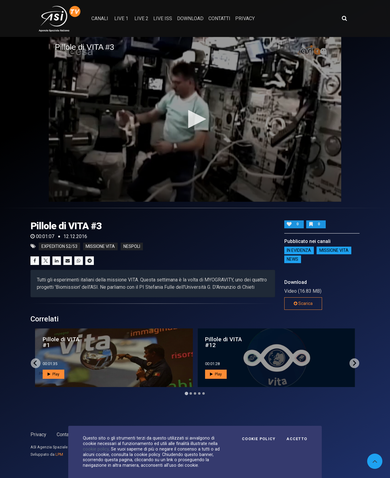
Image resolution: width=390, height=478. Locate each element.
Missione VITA (334, 250)
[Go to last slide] (36, 363)
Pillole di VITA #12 (223, 342)
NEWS (292, 259)
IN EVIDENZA (299, 250)
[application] (195, 119)
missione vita (100, 246)
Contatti (65, 434)
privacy (245, 18)
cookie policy (96, 449)
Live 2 (141, 18)
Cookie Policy (258, 439)
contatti (219, 18)
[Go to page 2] (191, 393)
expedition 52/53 (59, 246)
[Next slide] (354, 363)
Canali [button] (99, 18)
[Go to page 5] (203, 393)
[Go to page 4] (199, 393)
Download (190, 18)
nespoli (131, 246)
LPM (59, 454)
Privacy (38, 434)
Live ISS (162, 18)
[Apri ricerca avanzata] (344, 18)
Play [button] (53, 374)
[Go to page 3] (195, 393)
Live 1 (121, 18)
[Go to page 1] (186, 393)
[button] (195, 119)
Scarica (303, 303)
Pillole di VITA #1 (61, 342)
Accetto (296, 439)
